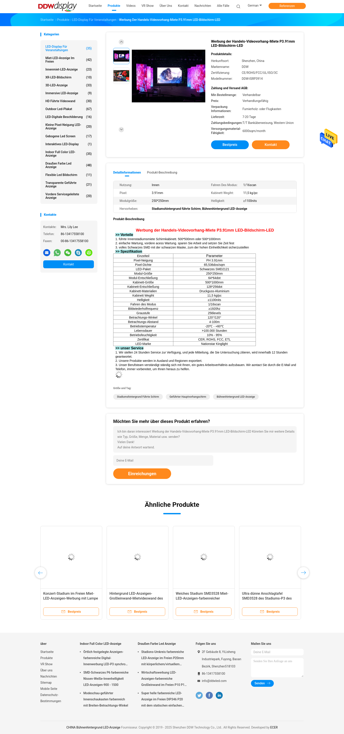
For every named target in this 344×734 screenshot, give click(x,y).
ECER (274, 727)
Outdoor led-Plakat (68, 109)
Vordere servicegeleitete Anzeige (68, 195)
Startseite (47, 652)
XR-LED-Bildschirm (68, 77)
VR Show (46, 664)
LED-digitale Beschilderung (68, 117)
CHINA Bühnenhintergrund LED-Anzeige (93, 727)
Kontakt (68, 264)
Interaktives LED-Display (68, 144)
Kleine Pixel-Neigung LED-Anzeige (68, 126)
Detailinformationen (127, 172)
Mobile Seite (48, 689)
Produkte (46, 658)
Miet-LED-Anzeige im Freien (68, 59)
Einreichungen (142, 473)
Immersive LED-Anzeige (68, 93)
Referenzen (287, 6)
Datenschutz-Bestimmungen (50, 698)
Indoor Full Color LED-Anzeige (68, 153)
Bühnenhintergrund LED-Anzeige (236, 396)
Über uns (46, 670)
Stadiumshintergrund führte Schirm (138, 396)
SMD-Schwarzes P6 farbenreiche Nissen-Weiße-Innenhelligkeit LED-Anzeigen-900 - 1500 (106, 679)
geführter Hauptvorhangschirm (188, 396)
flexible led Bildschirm (68, 175)
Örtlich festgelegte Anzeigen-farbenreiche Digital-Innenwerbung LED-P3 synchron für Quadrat (105, 658)
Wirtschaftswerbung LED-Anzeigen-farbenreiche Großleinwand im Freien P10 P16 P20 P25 (163, 679)
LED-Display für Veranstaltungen (68, 48)
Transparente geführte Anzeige (68, 184)
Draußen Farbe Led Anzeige (68, 165)
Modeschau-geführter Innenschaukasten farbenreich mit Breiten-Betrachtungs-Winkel (105, 699)
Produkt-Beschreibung (162, 172)
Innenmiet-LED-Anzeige (68, 69)
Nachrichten (48, 676)
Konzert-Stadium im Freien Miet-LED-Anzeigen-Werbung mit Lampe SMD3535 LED (70, 598)
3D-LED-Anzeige (68, 85)
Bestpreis (229, 145)
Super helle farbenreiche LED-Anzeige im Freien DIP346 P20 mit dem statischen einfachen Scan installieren (162, 700)
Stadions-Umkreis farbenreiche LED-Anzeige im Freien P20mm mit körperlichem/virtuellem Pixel (162, 658)
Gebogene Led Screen (68, 136)
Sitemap (46, 682)
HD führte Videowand (68, 101)
